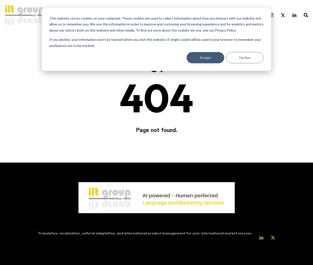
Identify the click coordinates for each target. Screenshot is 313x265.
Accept (205, 57)
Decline (245, 57)
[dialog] (156, 39)
